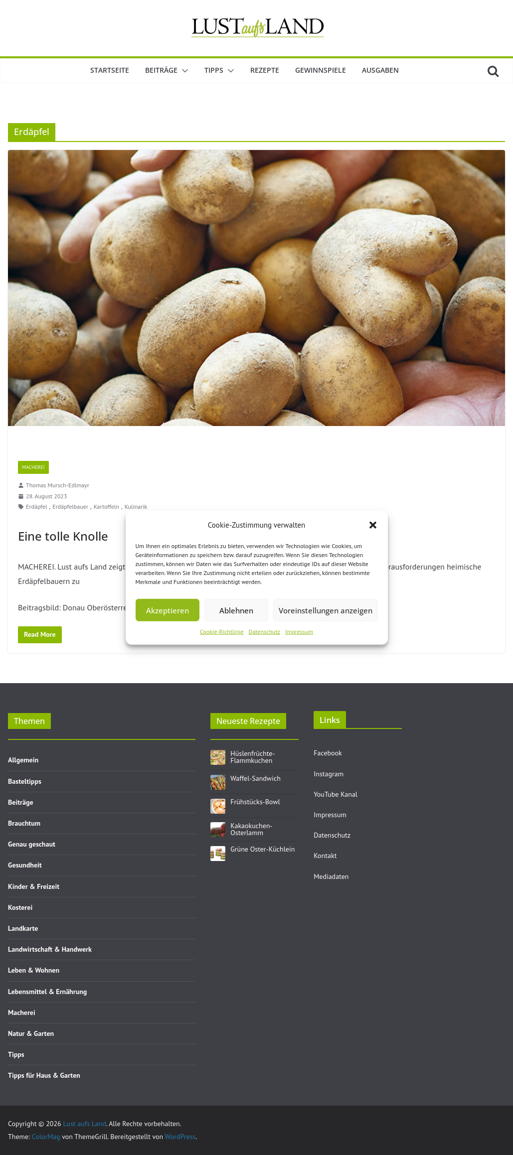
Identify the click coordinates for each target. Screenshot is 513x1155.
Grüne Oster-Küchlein (262, 849)
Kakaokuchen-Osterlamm (251, 829)
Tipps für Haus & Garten (44, 1075)
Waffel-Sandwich (255, 778)
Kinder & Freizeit (33, 886)
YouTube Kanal (335, 794)
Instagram (328, 773)
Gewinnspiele (320, 70)
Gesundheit (25, 865)
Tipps (213, 70)
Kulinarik (136, 506)
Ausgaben (380, 70)
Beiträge (161, 70)
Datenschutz (264, 631)
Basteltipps (24, 781)
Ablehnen (236, 610)
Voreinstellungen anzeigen (325, 610)
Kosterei (20, 907)
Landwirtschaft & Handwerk (50, 949)
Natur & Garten (31, 1033)
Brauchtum (24, 823)
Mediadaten (331, 876)
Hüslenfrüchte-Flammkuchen (252, 757)
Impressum (299, 631)
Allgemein (23, 759)
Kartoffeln (106, 506)
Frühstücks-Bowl (255, 801)
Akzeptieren (167, 610)
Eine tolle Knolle (63, 536)
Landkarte (23, 928)
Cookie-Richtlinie (222, 631)
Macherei (33, 467)
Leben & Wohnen (33, 970)
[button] (373, 525)
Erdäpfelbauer (70, 506)
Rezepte (264, 70)
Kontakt (325, 855)
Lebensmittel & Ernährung (47, 991)
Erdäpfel (36, 506)
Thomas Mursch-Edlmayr (57, 485)
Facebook (328, 752)
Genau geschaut (31, 844)
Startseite (109, 70)
